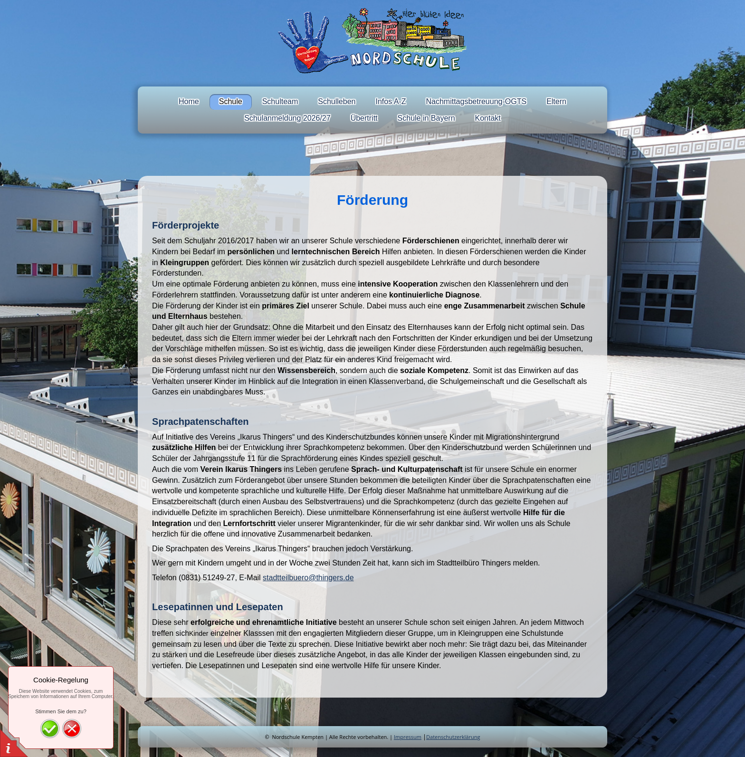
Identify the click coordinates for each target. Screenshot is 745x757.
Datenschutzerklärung (453, 736)
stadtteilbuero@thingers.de (308, 578)
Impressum (407, 736)
